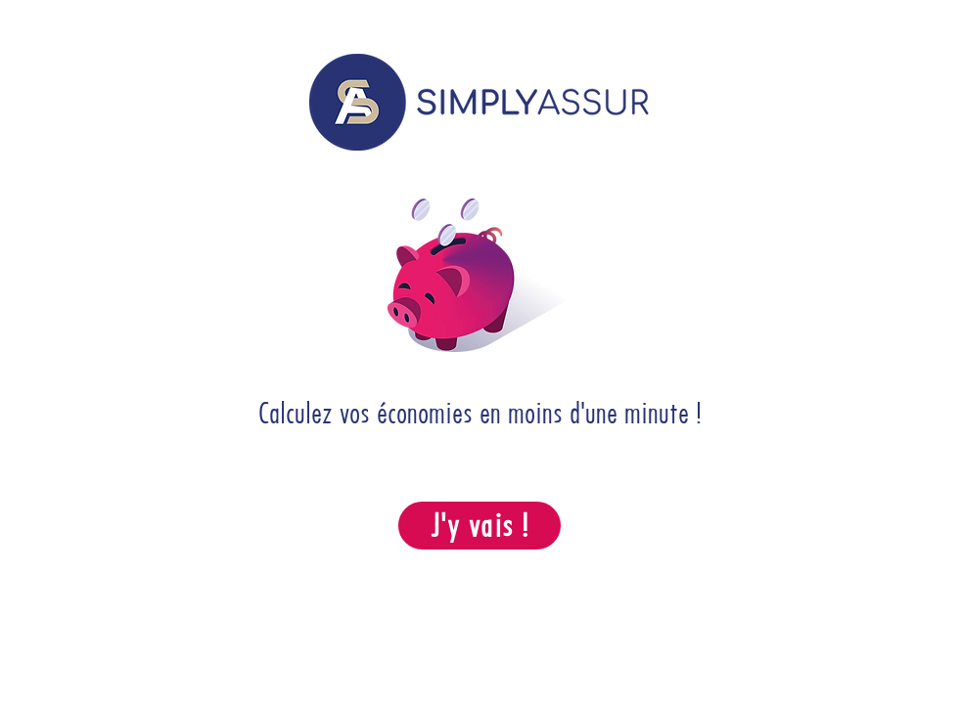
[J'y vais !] (479, 526)
